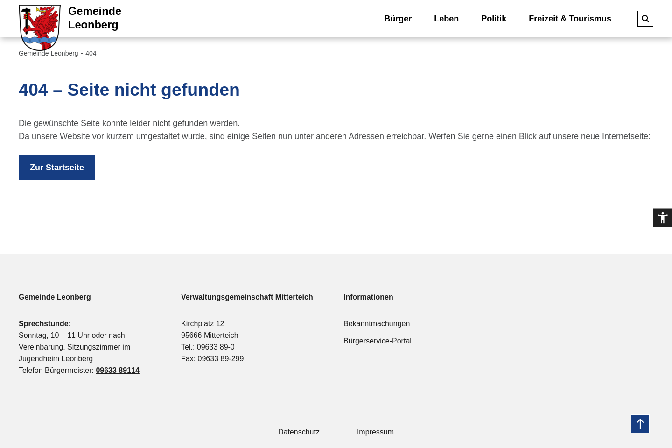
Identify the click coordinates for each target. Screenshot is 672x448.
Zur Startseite (57, 167)
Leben (446, 18)
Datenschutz (299, 432)
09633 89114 (117, 370)
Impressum (375, 432)
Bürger (398, 18)
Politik (493, 18)
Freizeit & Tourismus (570, 18)
